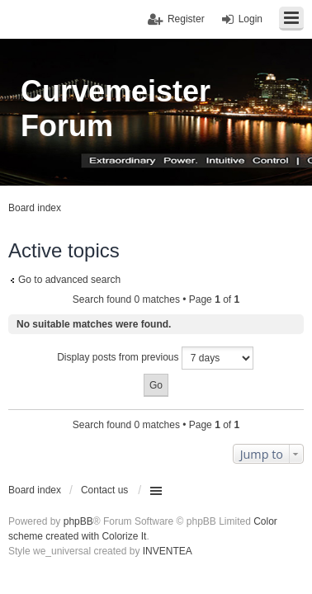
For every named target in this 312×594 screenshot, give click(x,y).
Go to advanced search (69, 279)
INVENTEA (167, 551)
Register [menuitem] (186, 19)
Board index (34, 490)
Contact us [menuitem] (104, 490)
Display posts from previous (155, 358)
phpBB (78, 521)
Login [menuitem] (250, 19)
